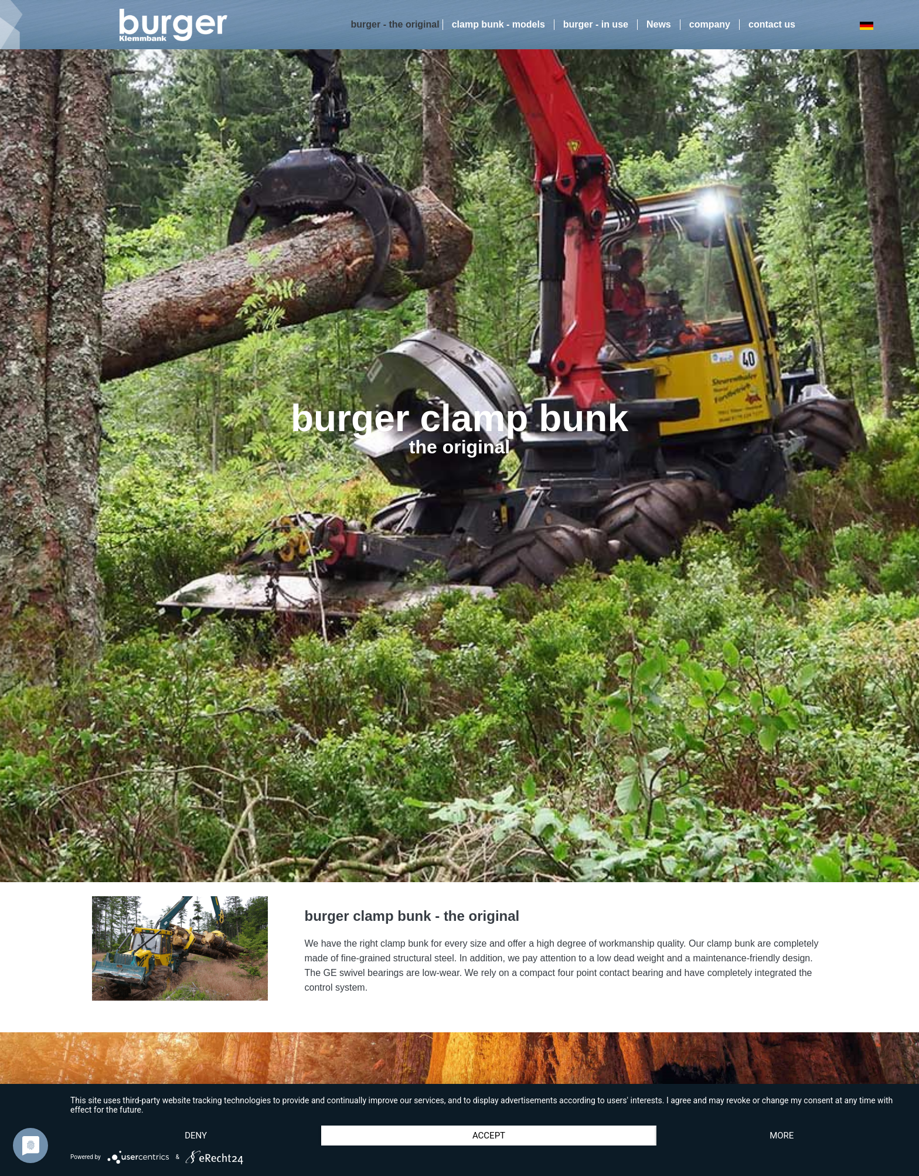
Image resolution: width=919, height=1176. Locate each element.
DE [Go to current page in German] (866, 25)
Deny (196, 1135)
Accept (488, 1135)
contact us (771, 24)
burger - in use (595, 24)
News (658, 24)
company (709, 24)
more (782, 1135)
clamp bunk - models (498, 24)
